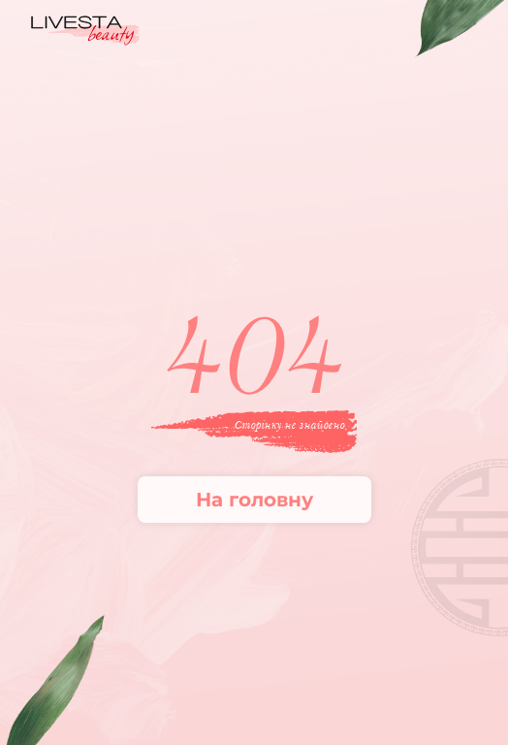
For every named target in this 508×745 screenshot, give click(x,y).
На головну (254, 499)
